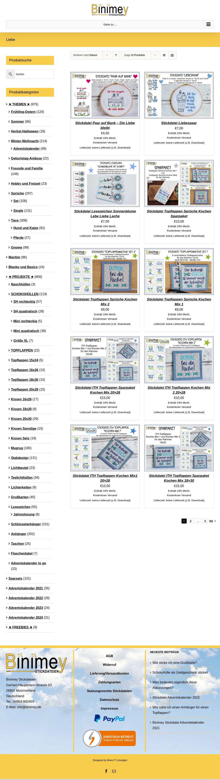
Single (18, 210)
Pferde (18, 237)
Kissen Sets (20, 438)
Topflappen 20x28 (24, 389)
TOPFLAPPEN (22, 350)
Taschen (17, 543)
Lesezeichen (20, 507)
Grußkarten (19, 497)
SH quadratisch (25, 311)
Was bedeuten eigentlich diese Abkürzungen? (174, 685)
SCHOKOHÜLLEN (24, 294)
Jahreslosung (24, 514)
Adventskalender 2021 (26, 588)
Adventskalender (26, 148)
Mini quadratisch (26, 331)
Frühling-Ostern (23, 112)
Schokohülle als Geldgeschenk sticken (180, 672)
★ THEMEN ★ (19, 104)
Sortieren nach (85, 55)
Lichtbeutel (19, 468)
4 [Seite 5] (205, 521)
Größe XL (20, 340)
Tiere (15, 220)
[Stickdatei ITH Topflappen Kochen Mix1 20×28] (105, 427)
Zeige (134, 55)
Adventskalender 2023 (26, 608)
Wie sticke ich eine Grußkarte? (174, 662)
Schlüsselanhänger (26, 524)
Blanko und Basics (23, 267)
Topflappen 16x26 (24, 370)
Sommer (17, 121)
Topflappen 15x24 (24, 360)
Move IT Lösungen (117, 760)
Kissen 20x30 (21, 419)
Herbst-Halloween (24, 131)
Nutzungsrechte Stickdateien (109, 691)
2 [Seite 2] (191, 521)
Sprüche (17, 193)
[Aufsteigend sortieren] (116, 55)
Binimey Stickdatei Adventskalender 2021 (178, 725)
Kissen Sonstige (23, 428)
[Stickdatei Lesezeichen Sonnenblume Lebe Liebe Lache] (105, 162)
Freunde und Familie (27, 168)
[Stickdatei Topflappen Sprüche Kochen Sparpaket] (179, 162)
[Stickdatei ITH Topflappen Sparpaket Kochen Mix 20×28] (105, 339)
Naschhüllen (20, 284)
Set (16, 201)
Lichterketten (21, 487)
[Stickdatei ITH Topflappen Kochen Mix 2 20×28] (179, 339)
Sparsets (15, 578)
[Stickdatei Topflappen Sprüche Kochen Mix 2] (105, 251)
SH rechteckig (24, 301)
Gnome (16, 247)
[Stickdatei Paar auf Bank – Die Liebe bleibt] (105, 74)
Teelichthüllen (22, 477)
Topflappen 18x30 (24, 379)
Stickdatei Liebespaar (179, 123)
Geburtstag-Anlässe (26, 158)
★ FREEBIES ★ (20, 627)
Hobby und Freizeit (25, 183)
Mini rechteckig (25, 321)
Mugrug (17, 448)
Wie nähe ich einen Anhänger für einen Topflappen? (180, 710)
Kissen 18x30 (21, 409)
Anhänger (18, 534)
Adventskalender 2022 (26, 598)
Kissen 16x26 (21, 399)
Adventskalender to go (28, 563)
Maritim (14, 257)
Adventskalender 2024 (26, 617)
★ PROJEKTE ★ (21, 277)
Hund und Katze (25, 228)
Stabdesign (19, 458)
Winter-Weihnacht (25, 141)
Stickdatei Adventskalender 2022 (176, 697)
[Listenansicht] (172, 55)
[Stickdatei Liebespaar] (179, 74)
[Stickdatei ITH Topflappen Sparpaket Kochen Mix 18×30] (179, 427)
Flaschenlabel (22, 553)
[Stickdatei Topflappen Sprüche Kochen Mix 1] (179, 251)
